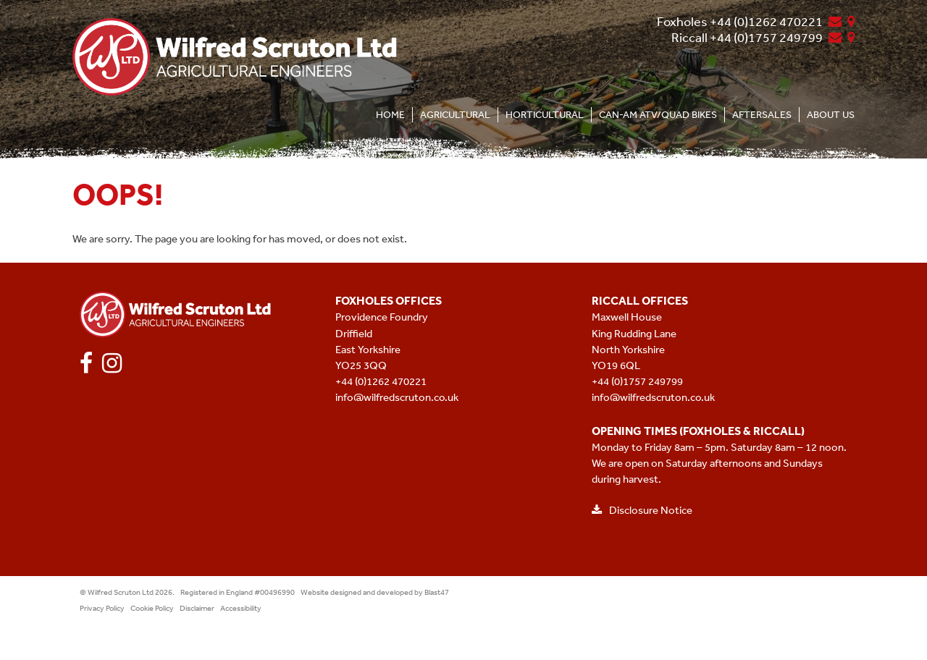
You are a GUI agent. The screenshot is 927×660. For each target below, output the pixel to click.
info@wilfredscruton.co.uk (396, 397)
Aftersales (762, 114)
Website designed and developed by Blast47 (375, 592)
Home (390, 114)
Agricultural (455, 114)
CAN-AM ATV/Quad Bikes (658, 114)
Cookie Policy (152, 608)
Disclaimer (197, 608)
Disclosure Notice (642, 510)
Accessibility (240, 608)
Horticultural (545, 114)
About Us (831, 114)
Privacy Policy (102, 608)
